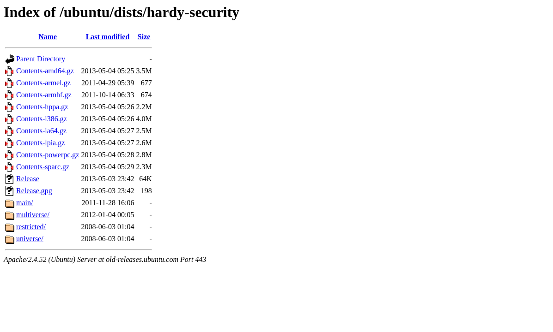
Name (47, 37)
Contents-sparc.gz (42, 167)
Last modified (108, 37)
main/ (24, 203)
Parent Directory (40, 59)
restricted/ (31, 227)
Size (144, 37)
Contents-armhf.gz (44, 95)
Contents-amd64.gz (45, 71)
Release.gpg (34, 191)
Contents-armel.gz (43, 83)
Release (27, 179)
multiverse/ (32, 215)
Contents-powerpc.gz (47, 155)
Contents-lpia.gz (40, 143)
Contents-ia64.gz (41, 131)
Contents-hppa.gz (42, 107)
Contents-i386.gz (41, 119)
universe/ (29, 239)
